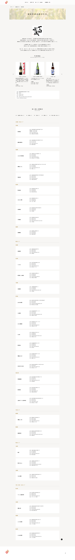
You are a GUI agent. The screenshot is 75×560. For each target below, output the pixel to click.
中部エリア (38, 115)
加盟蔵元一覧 (47, 2)
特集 (35, 2)
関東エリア (30, 115)
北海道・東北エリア (21, 115)
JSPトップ (11, 6)
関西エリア (45, 115)
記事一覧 (32, 2)
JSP (38, 2)
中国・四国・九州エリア (55, 115)
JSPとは (26, 2)
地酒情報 (41, 2)
